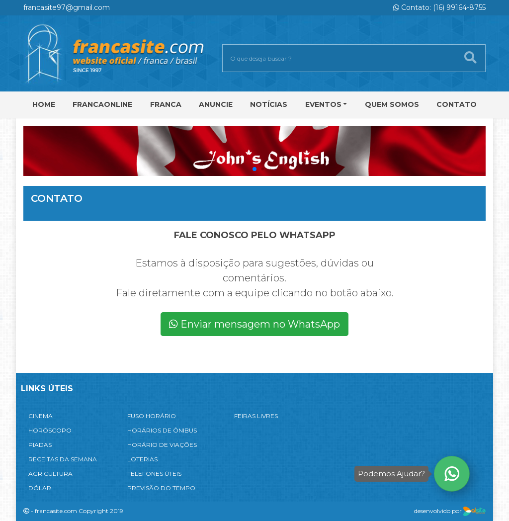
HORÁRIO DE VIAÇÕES (162, 444)
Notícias (268, 104)
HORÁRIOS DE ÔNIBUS (162, 430)
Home (43, 104)
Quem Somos (392, 104)
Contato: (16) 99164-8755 (439, 7)
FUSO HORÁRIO (151, 416)
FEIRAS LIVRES (256, 416)
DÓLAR (39, 488)
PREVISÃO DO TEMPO (161, 488)
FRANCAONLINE (102, 104)
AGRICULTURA (50, 473)
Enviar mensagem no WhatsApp (254, 324)
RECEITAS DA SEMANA (62, 459)
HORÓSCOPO (50, 430)
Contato (456, 104)
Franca (165, 104)
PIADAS (40, 444)
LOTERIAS (142, 459)
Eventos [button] (323, 104)
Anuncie (216, 104)
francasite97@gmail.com (66, 7)
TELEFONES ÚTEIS (154, 473)
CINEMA (40, 416)
